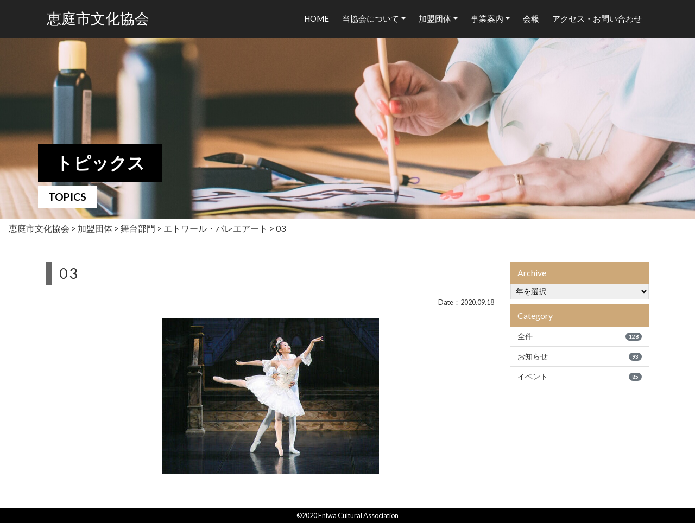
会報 (531, 18)
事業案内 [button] (487, 18)
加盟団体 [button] (435, 18)
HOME (316, 18)
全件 (579, 336)
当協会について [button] (370, 18)
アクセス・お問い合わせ (597, 18)
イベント (579, 376)
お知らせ (579, 356)
